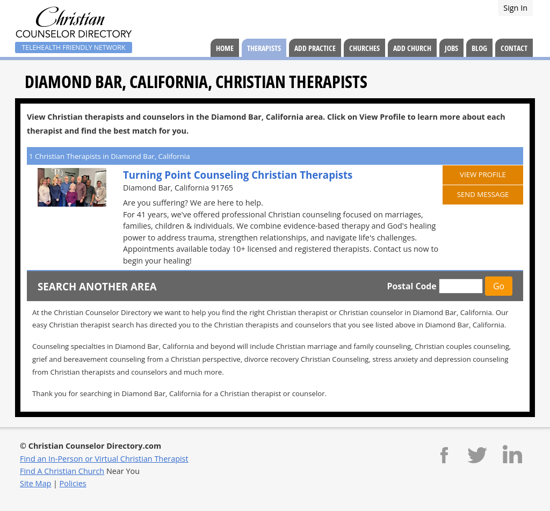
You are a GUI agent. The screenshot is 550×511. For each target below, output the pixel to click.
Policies (73, 483)
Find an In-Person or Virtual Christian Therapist (104, 459)
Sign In (515, 8)
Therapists (264, 48)
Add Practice (315, 48)
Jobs (451, 48)
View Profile (483, 174)
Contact (514, 48)
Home (225, 48)
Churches (364, 48)
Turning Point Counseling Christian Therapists (237, 174)
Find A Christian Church (62, 471)
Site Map (35, 483)
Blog (479, 48)
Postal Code (411, 286)
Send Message (483, 194)
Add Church (412, 48)
